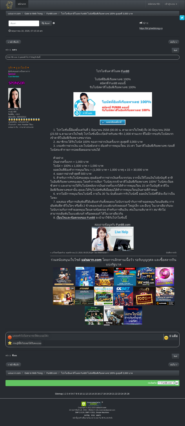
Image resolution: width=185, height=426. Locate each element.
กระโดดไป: (152, 383)
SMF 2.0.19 (79, 412)
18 (104, 394)
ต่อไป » (173, 42)
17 (101, 394)
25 (125, 394)
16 (98, 394)
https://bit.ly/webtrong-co (151, 28)
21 (113, 394)
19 (107, 394)
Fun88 (125, 71)
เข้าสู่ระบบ (171, 4)
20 (110, 394)
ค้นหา (46, 23)
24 (122, 394)
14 (92, 394)
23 (119, 394)
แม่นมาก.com (91, 260)
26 (128, 394)
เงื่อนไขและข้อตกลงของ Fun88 (75, 217)
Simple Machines (102, 412)
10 (81, 394)
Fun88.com (123, 224)
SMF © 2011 (90, 412)
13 (89, 394)
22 (116, 394)
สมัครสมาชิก (154, 4)
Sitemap (59, 394)
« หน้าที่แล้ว (13, 42)
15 (95, 394)
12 (86, 394)
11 (83, 394)
